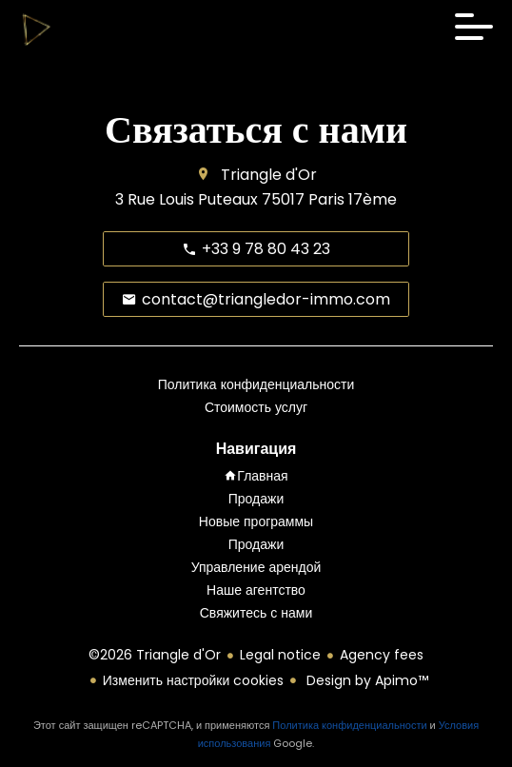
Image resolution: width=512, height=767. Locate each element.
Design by (365, 680)
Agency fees (381, 654)
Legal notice (280, 654)
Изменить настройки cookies (193, 680)
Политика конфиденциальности (349, 725)
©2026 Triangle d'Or (155, 654)
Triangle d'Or (269, 175)
